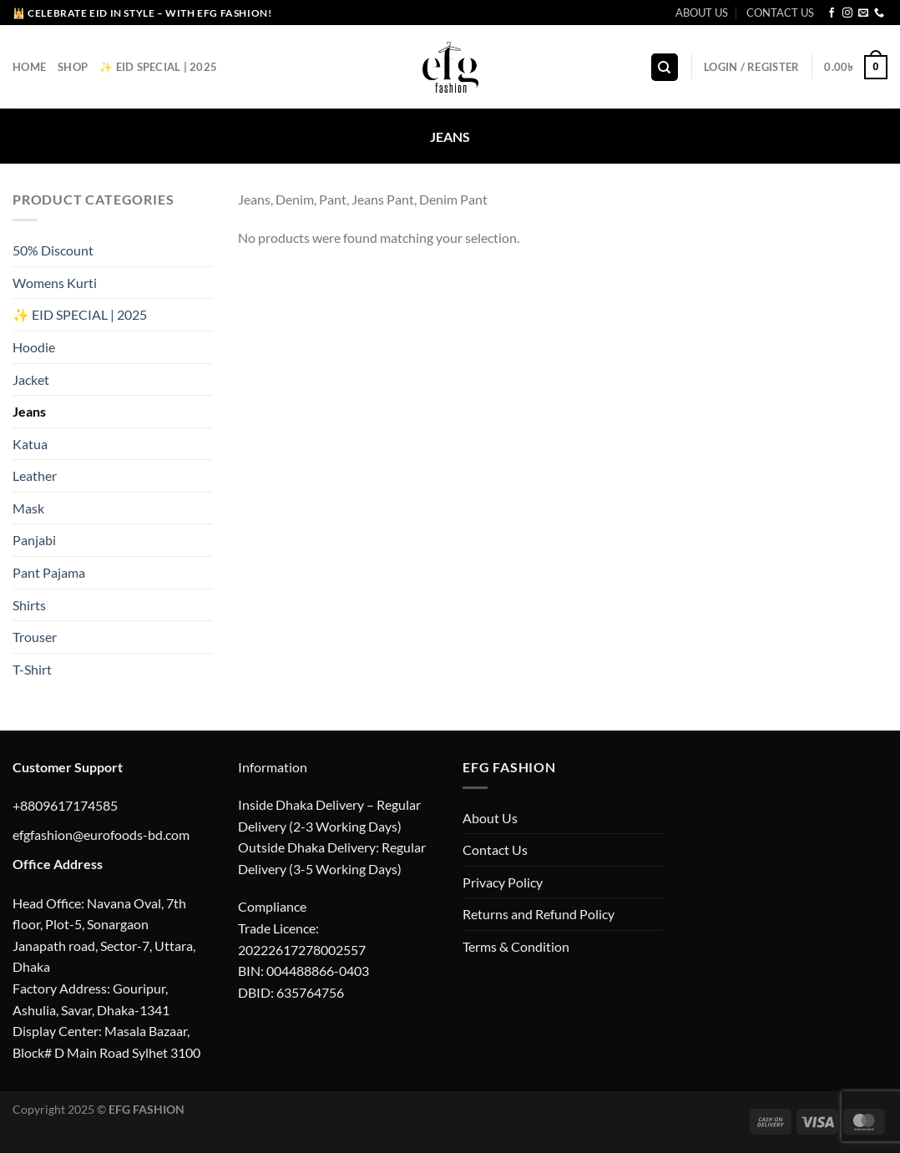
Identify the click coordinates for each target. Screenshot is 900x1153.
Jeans (29, 411)
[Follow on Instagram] (847, 13)
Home (29, 66)
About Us (490, 818)
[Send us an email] (863, 13)
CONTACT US (780, 12)
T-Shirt (32, 669)
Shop (73, 66)
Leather (35, 475)
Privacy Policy (503, 882)
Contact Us (495, 849)
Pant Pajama (49, 572)
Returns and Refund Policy (538, 914)
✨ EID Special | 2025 (158, 66)
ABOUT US (701, 12)
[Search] (664, 67)
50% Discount (53, 250)
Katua (30, 444)
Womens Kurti (55, 283)
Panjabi (34, 541)
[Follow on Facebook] (832, 13)
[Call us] (879, 13)
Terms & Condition (516, 946)
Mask (28, 508)
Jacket (31, 379)
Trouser (35, 637)
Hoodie (34, 347)
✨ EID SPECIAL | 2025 (80, 314)
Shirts (29, 605)
